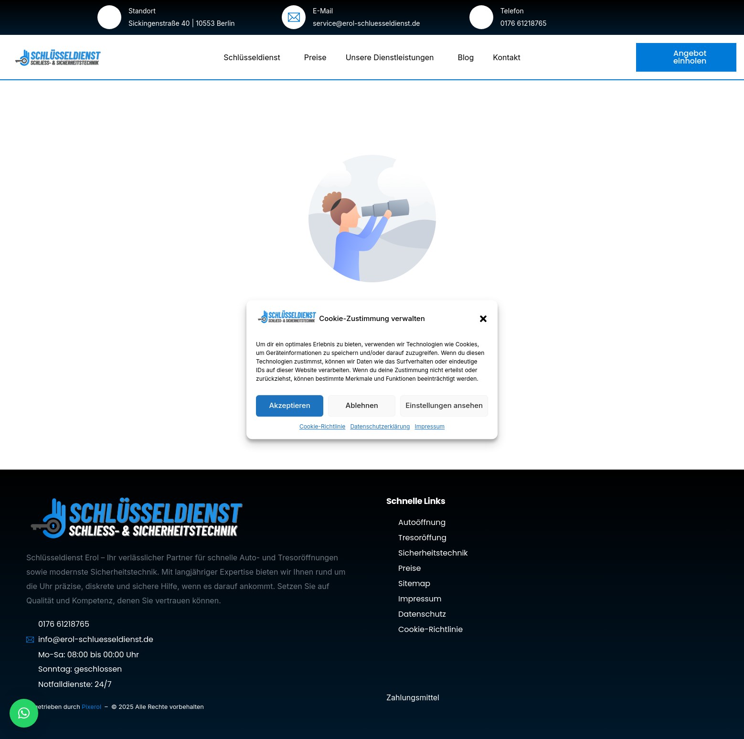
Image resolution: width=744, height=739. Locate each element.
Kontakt (506, 57)
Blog (466, 57)
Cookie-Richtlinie (322, 426)
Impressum (430, 426)
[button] (483, 318)
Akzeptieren (289, 405)
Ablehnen (362, 405)
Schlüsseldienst (254, 57)
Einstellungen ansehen (444, 405)
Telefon (512, 11)
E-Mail (323, 11)
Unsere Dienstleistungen (392, 57)
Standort (142, 11)
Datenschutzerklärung (380, 426)
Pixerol (92, 706)
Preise (315, 57)
